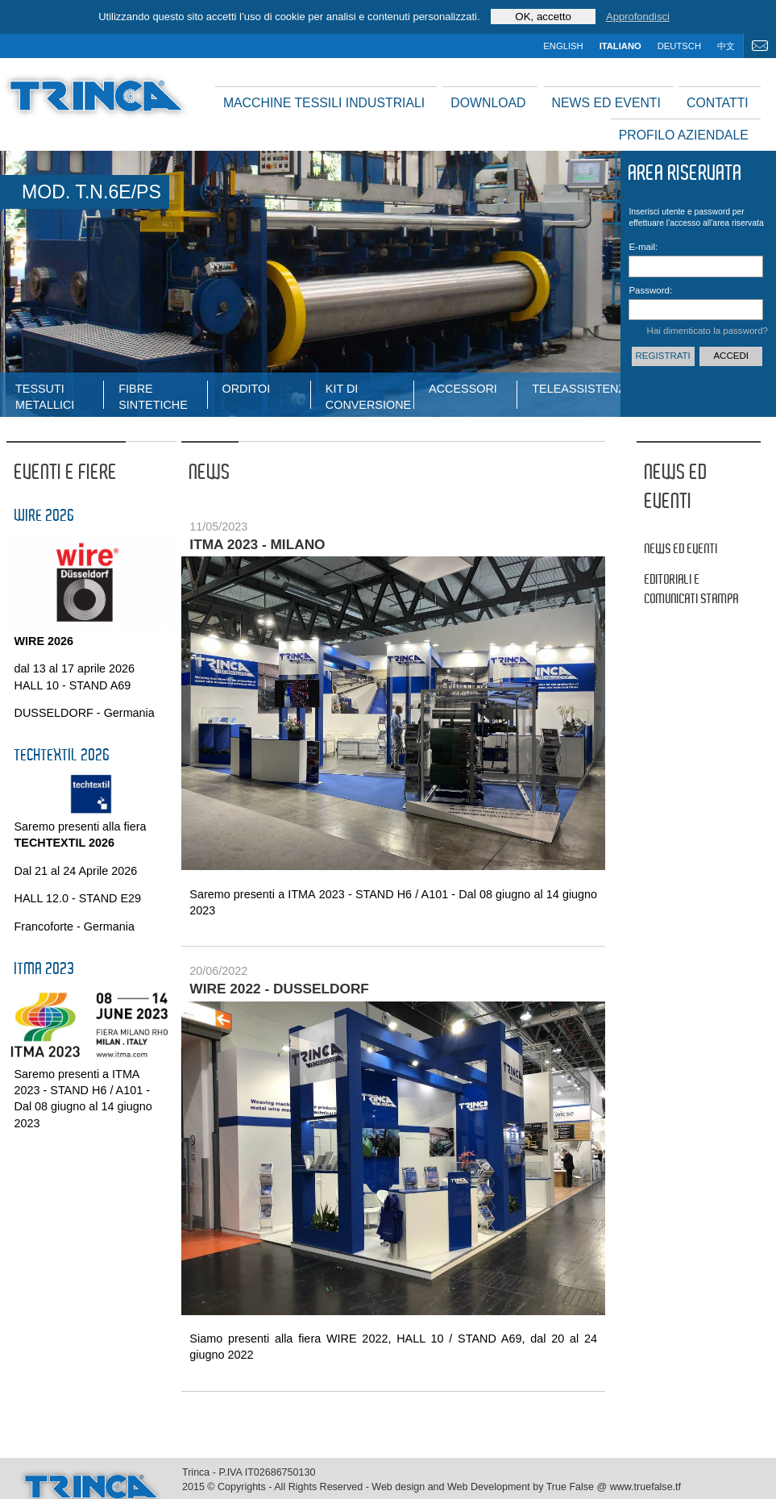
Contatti (718, 103)
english (563, 46)
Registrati (663, 355)
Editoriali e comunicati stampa (692, 589)
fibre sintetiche (153, 395)
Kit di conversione (368, 395)
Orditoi (246, 388)
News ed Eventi (606, 103)
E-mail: (643, 247)
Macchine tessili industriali (324, 103)
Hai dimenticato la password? (707, 330)
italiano (620, 46)
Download (487, 103)
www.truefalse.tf (645, 1487)
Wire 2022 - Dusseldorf (279, 989)
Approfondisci (638, 16)
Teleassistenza (576, 388)
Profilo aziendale (684, 135)
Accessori (463, 388)
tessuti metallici (44, 395)
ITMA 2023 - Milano (257, 544)
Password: (649, 290)
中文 (726, 46)
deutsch (679, 46)
